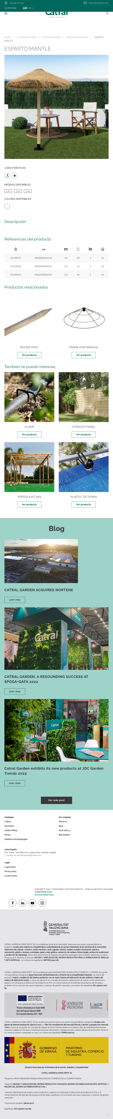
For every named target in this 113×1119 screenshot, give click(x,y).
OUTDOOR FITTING (26, 37)
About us (63, 821)
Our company (65, 817)
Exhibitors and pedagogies (16, 839)
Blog (61, 826)
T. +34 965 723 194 (12, 855)
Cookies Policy (10, 876)
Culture (7, 821)
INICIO (7, 37)
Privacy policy (10, 871)
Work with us (64, 830)
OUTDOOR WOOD (51, 37)
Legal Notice (10, 867)
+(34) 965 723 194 (14, 2)
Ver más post (56, 800)
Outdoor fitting (10, 830)
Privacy (7, 835)
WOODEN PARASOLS (77, 37)
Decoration (9, 826)
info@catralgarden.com (96, 2)
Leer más (15, 599)
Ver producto (29, 355)
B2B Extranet (64, 835)
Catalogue (9, 817)
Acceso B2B (10, 8)
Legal (7, 862)
